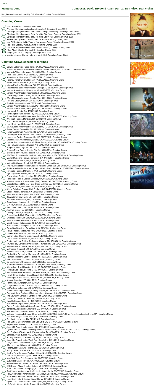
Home (4, 3)
